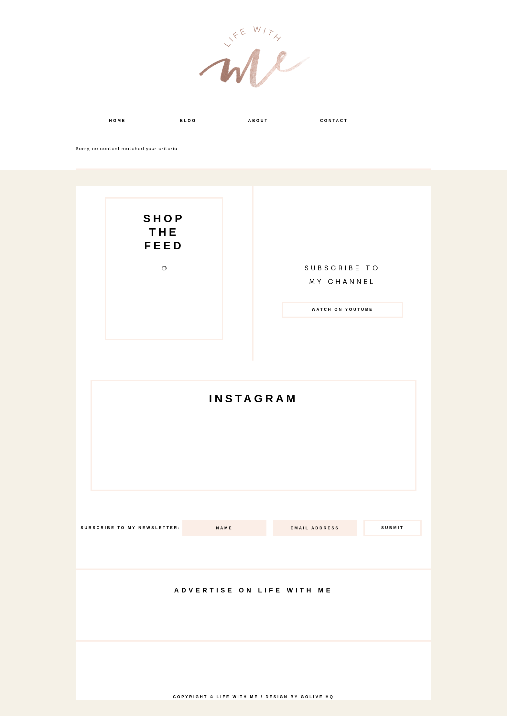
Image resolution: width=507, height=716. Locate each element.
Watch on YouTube (342, 309)
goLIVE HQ (317, 697)
